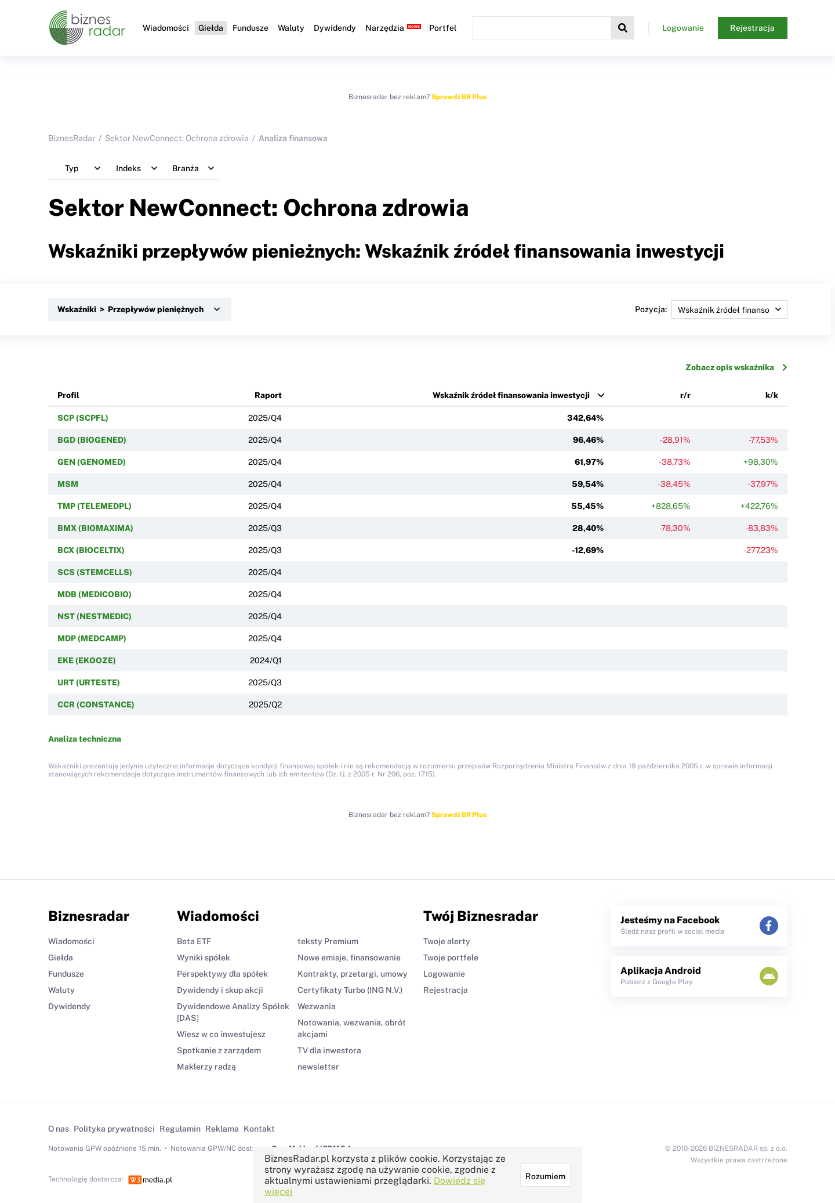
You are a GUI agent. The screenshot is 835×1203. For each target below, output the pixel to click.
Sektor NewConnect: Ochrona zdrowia (177, 138)
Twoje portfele (450, 957)
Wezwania (316, 1006)
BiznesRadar (71, 138)
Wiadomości (166, 27)
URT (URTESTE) (88, 682)
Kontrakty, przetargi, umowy (352, 973)
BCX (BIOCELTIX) (91, 550)
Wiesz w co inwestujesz (221, 1034)
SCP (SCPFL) (82, 417)
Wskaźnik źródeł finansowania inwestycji (511, 395)
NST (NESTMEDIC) (94, 616)
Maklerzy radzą (206, 1066)
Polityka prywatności (114, 1128)
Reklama (222, 1128)
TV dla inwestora (329, 1050)
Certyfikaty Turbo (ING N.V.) (349, 990)
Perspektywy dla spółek (222, 973)
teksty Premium (327, 941)
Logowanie (683, 27)
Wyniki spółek (203, 957)
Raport (268, 395)
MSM (67, 484)
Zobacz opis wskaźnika (736, 367)
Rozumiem (545, 1176)
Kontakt (259, 1128)
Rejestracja (752, 27)
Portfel (442, 27)
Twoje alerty (446, 941)
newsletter (318, 1066)
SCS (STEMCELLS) (94, 572)
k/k (771, 395)
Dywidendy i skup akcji (220, 990)
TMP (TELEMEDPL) (94, 506)
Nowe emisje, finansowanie (349, 957)
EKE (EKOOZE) (86, 660)
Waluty (291, 27)
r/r (685, 395)
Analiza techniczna (84, 738)
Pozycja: (711, 309)
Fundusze (250, 27)
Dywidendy (335, 27)
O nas (58, 1128)
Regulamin (180, 1128)
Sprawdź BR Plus (459, 97)
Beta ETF (194, 941)
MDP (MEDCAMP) (91, 638)
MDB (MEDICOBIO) (94, 594)
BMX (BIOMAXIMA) (95, 528)
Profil (68, 395)
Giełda (210, 27)
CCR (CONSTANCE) (96, 704)
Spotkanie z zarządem (219, 1050)
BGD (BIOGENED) (91, 440)
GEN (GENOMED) (91, 462)
